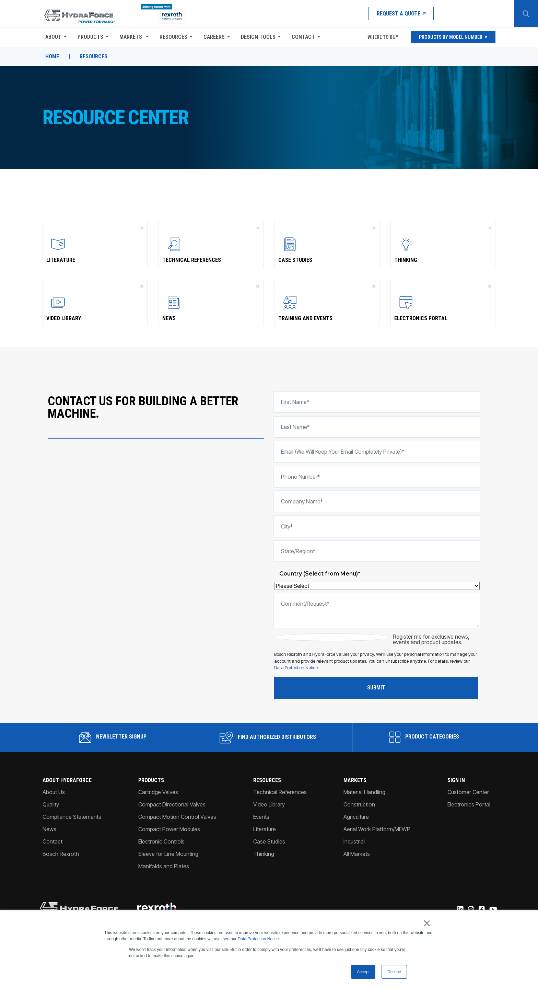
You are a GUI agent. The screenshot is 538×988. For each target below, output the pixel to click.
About (53, 37)
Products (90, 37)
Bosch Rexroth (61, 853)
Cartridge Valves (158, 792)
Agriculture (356, 816)
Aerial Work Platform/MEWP (376, 829)
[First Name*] (377, 402)
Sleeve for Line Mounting (168, 853)
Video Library (95, 302)
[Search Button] (526, 13)
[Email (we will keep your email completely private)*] (377, 451)
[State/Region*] (377, 551)
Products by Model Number (453, 37)
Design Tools (258, 37)
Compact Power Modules (169, 829)
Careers (214, 37)
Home (52, 56)
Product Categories (424, 737)
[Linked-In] (460, 910)
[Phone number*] (377, 476)
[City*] (377, 526)
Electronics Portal (443, 302)
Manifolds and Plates (163, 866)
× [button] (427, 923)
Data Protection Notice (258, 939)
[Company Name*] (377, 501)
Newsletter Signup (113, 737)
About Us (54, 792)
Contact (303, 37)
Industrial (354, 841)
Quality (51, 804)
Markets (131, 37)
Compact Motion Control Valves (177, 816)
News (211, 302)
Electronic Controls (161, 841)
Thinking (443, 243)
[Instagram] (470, 910)
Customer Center (468, 792)
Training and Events (327, 302)
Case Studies (327, 243)
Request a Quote (400, 13)
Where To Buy (382, 37)
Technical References (211, 243)
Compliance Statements (72, 816)
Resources (173, 37)
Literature (95, 243)
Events (261, 816)
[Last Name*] (377, 427)
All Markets (356, 853)
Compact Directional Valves (172, 804)
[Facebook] (481, 910)
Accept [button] (363, 971)
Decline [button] (394, 971)
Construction (359, 804)
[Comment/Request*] (377, 610)
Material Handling (364, 792)
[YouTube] (492, 910)
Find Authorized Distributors (268, 737)
